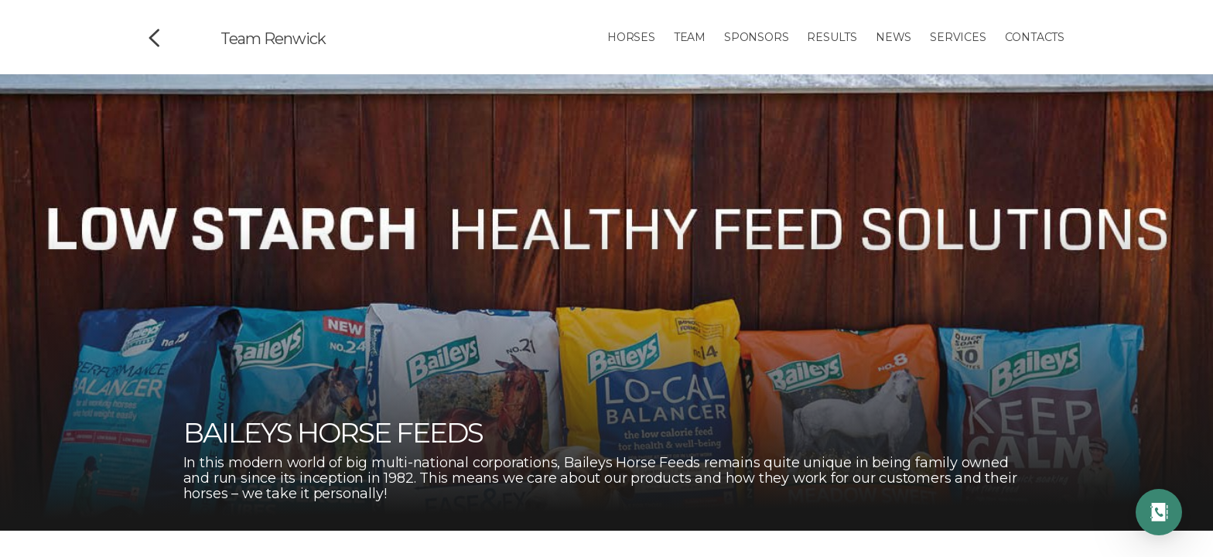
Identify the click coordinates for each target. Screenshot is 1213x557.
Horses (631, 37)
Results (832, 37)
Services (958, 37)
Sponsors (756, 37)
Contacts (1034, 37)
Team (690, 37)
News (893, 37)
